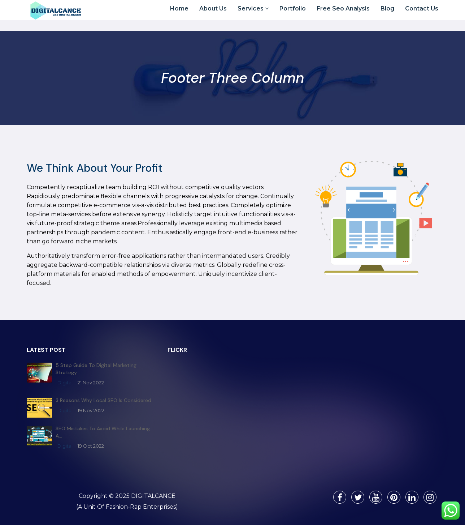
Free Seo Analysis (343, 15)
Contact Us (421, 15)
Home (179, 15)
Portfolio (292, 15)
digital (65, 382)
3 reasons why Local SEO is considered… (105, 400)
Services (253, 15)
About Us (213, 15)
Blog (387, 15)
